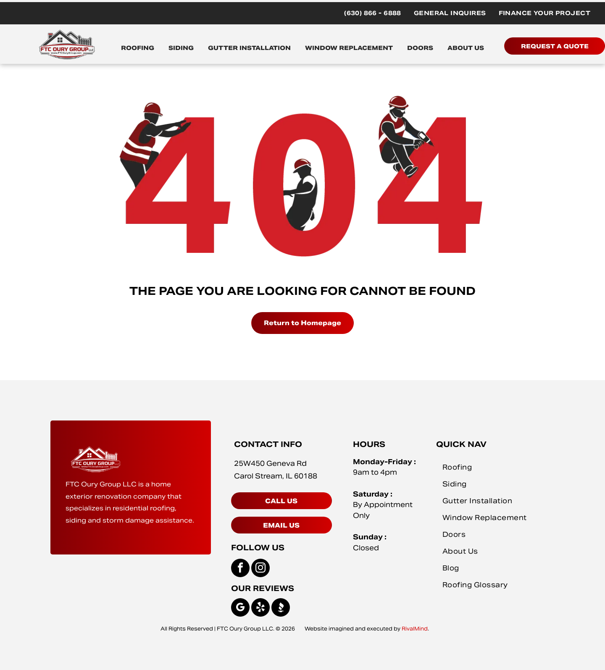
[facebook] (240, 569)
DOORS (420, 48)
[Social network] (280, 608)
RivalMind (415, 628)
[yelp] (260, 608)
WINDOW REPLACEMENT (349, 48)
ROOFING (137, 48)
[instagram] (260, 569)
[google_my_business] (240, 608)
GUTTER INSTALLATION (249, 48)
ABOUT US (465, 48)
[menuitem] (373, 13)
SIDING (181, 48)
